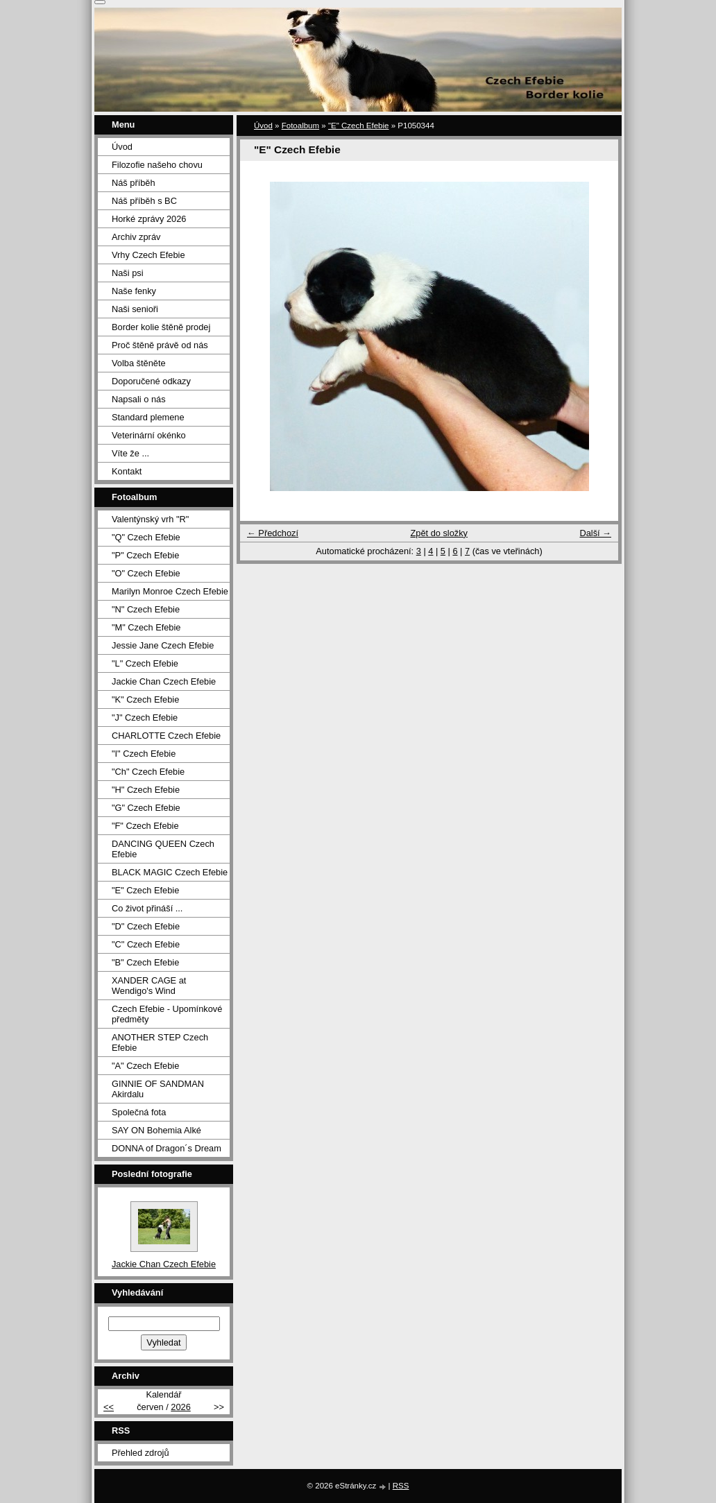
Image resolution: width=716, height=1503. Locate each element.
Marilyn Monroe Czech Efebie (170, 591)
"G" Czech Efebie (146, 807)
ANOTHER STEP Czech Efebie (160, 1042)
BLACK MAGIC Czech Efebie (170, 872)
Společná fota (139, 1112)
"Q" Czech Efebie (146, 537)
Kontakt (127, 471)
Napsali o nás (139, 399)
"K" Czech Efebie (145, 699)
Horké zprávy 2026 (149, 219)
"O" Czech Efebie (146, 573)
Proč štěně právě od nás (160, 345)
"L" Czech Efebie (145, 663)
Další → (595, 533)
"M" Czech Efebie (146, 627)
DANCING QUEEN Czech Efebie (163, 849)
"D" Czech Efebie (146, 926)
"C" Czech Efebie (146, 944)
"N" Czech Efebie (146, 609)
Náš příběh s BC (144, 201)
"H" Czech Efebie (146, 789)
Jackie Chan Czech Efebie (164, 681)
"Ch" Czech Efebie (148, 771)
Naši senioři (135, 309)
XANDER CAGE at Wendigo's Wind (149, 985)
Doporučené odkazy (151, 381)
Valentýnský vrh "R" (150, 519)
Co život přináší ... (147, 908)
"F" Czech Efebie (145, 826)
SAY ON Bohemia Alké (156, 1130)
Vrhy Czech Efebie (148, 255)
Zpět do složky (439, 533)
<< (108, 1407)
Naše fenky (134, 291)
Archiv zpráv (136, 237)
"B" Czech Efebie (145, 962)
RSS (401, 1485)
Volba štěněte (139, 363)
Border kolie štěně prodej (161, 327)
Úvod (263, 125)
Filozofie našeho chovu (157, 165)
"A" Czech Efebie (145, 1065)
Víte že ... (130, 453)
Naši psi (128, 273)
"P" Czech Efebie (145, 555)
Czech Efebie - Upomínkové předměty (167, 1014)
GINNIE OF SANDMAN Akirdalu (158, 1089)
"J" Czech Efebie (145, 717)
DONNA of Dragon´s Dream (166, 1148)
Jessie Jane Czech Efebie (163, 645)
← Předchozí (272, 533)
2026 (180, 1407)
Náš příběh (133, 183)
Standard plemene (148, 417)
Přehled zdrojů (140, 1453)
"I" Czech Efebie (144, 753)
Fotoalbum (300, 125)
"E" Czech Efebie (358, 125)
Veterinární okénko (149, 435)
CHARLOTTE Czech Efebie (166, 735)
